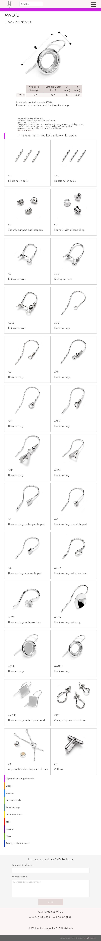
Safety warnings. (25, 130)
